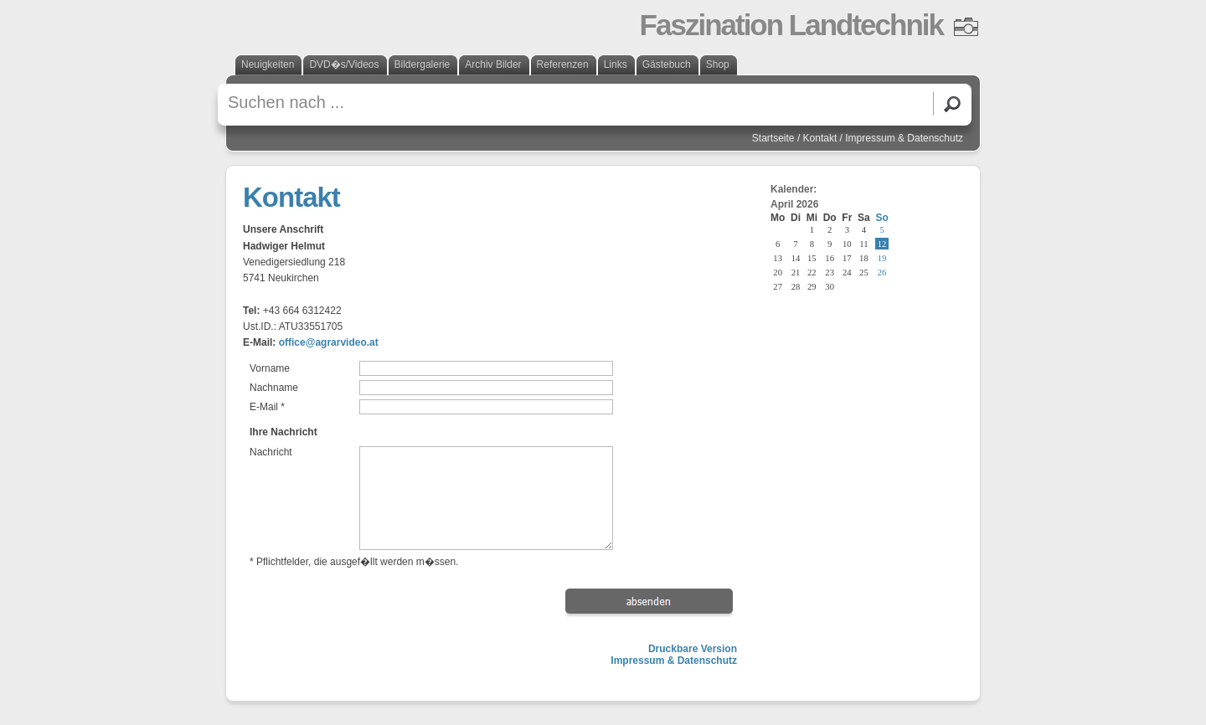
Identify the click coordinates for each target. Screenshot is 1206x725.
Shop (717, 64)
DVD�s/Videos (344, 64)
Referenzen (563, 64)
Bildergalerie (422, 64)
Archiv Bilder (493, 64)
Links (615, 64)
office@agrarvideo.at (329, 342)
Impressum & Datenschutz (904, 138)
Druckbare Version (692, 649)
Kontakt (820, 138)
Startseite (773, 138)
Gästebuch (666, 64)
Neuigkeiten (267, 64)
